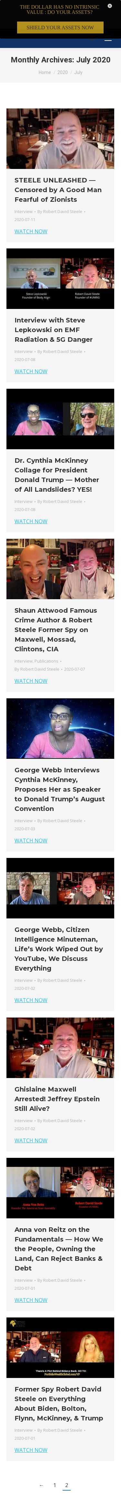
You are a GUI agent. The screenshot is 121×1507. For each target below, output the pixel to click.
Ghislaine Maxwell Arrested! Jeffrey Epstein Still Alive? (57, 1075)
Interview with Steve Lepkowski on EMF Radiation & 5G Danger (54, 306)
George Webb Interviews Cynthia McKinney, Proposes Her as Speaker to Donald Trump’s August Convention (60, 765)
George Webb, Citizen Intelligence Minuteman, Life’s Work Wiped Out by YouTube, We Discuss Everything (59, 925)
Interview (24, 188)
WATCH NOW (31, 207)
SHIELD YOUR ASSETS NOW (60, 27)
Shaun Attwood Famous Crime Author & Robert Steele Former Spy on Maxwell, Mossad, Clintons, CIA (56, 606)
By (59, 188)
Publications (46, 637)
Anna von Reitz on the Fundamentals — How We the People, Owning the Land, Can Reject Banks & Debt (59, 1225)
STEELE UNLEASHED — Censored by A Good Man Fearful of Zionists (58, 166)
